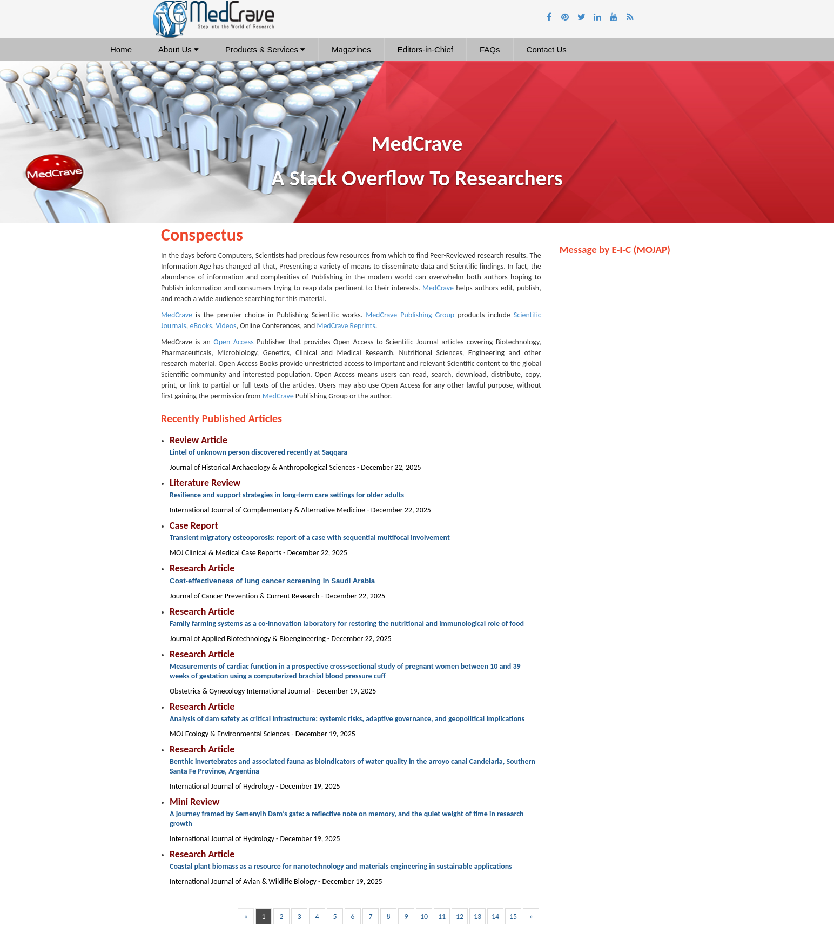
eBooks (201, 325)
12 (459, 916)
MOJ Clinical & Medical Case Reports (226, 552)
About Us (178, 49)
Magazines (351, 49)
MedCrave (438, 287)
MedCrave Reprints (346, 325)
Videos (226, 325)
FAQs (490, 49)
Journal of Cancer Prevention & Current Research (245, 596)
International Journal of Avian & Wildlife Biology (244, 881)
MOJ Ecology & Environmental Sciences (230, 733)
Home (121, 49)
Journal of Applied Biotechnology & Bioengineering (248, 638)
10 (424, 916)
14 (495, 916)
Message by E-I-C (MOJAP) (615, 249)
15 (513, 916)
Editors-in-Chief (425, 49)
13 (477, 916)
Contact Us (547, 49)
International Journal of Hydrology (223, 786)
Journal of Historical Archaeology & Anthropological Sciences (263, 467)
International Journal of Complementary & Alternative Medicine (268, 510)
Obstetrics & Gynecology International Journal (241, 691)
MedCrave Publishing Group (410, 314)
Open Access (233, 342)
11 (442, 916)
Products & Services (265, 49)
